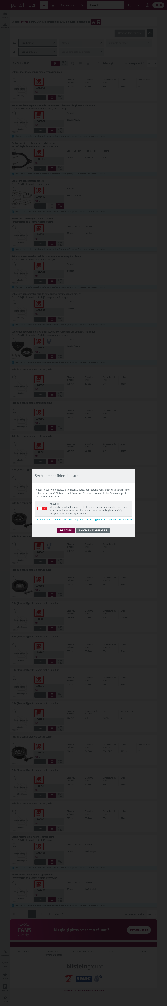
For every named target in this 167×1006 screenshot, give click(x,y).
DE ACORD (66, 530)
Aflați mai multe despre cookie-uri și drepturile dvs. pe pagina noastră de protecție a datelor (83, 519)
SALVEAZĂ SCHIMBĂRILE (93, 530)
